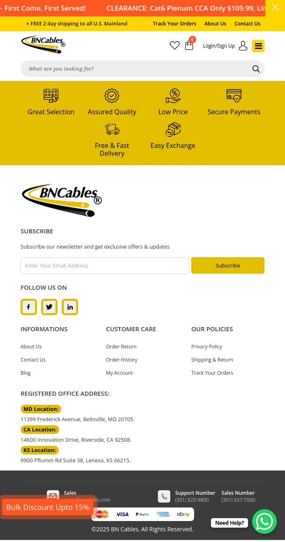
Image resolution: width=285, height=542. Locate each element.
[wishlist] (177, 47)
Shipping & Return (212, 359)
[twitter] (49, 306)
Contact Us (247, 23)
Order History (121, 359)
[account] (225, 46)
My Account (119, 372)
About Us (215, 23)
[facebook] (29, 306)
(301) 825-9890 (192, 499)
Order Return (121, 346)
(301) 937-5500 (238, 499)
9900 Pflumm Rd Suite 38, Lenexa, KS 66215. (76, 460)
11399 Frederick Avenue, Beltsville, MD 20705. (77, 419)
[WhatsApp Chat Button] (264, 521)
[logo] (62, 200)
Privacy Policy (206, 346)
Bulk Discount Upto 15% (47, 507)
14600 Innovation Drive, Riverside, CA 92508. (76, 439)
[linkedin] (70, 306)
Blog (26, 372)
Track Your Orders (174, 23)
